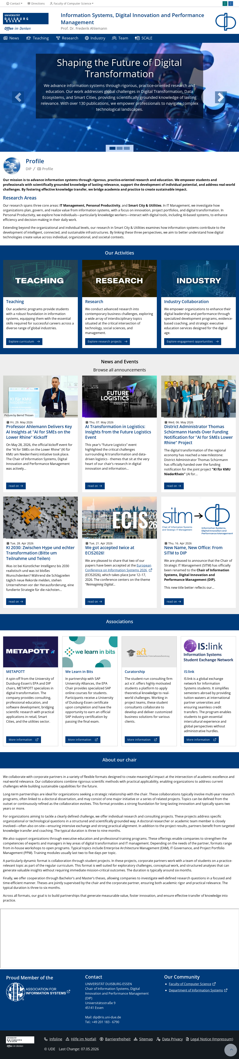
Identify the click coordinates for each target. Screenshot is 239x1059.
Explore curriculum (21, 341)
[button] (18, 97)
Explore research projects (105, 341)
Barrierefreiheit (115, 1039)
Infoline (53, 1039)
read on (16, 486)
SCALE (143, 38)
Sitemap (143, 1039)
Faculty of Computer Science (190, 984)
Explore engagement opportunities (190, 341)
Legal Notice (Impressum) (209, 1039)
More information (20, 739)
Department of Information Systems (196, 990)
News (11, 38)
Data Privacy (169, 1039)
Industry (95, 38)
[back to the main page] (225, 22)
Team (120, 38)
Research (67, 38)
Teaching (38, 38)
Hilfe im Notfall (81, 1039)
